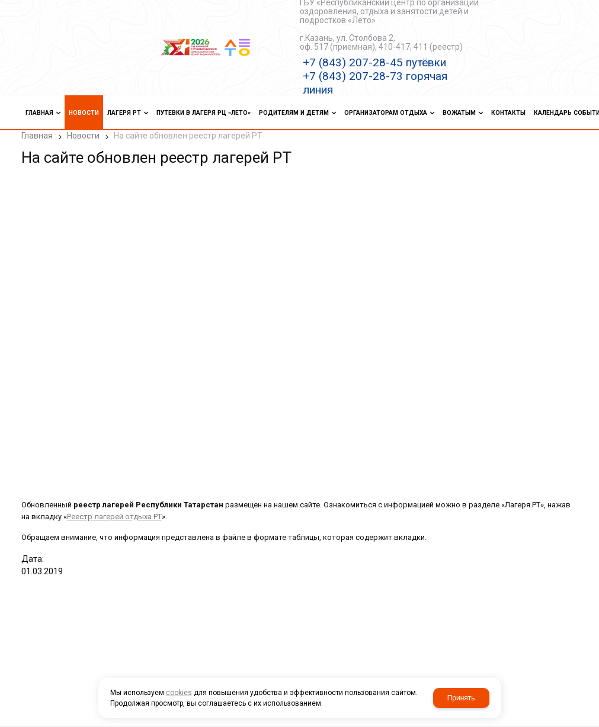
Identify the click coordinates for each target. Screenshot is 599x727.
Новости (83, 135)
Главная (37, 135)
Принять (461, 698)
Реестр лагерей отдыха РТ (114, 516)
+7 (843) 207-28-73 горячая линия (375, 82)
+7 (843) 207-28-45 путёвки (374, 62)
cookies (179, 693)
